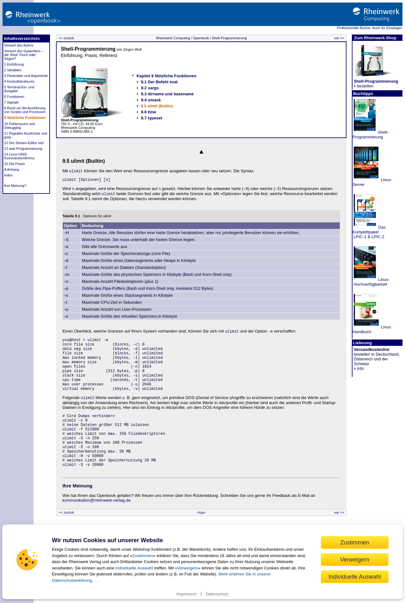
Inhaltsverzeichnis (22, 38)
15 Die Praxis (14, 164)
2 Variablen (13, 70)
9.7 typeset (151, 118)
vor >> (339, 38)
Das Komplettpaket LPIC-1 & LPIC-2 (369, 232)
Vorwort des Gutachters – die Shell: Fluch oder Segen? (23, 54)
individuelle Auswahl (134, 568)
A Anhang (11, 169)
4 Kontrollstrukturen (19, 81)
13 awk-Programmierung (23, 148)
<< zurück (66, 38)
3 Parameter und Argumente (26, 76)
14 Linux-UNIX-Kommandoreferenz (19, 156)
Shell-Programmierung (229, 38)
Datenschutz (217, 594)
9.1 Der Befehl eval (159, 81)
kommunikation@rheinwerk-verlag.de (96, 500)
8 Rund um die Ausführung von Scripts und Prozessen (25, 110)
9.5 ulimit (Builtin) (157, 106)
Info (359, 368)
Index (8, 175)
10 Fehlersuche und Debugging (19, 126)
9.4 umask (151, 100)
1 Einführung (14, 64)
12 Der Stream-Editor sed (24, 143)
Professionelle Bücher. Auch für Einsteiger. (369, 28)
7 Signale (11, 102)
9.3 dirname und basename (167, 94)
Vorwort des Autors (18, 45)
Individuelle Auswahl (354, 576)
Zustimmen (142, 555)
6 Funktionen (14, 96)
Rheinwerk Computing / (174, 38)
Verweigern (187, 568)
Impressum (187, 594)
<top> (201, 512)
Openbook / (201, 38)
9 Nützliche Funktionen (25, 118)
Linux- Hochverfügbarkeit (370, 282)
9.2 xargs (150, 88)
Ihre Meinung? (15, 185)
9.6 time (148, 112)
